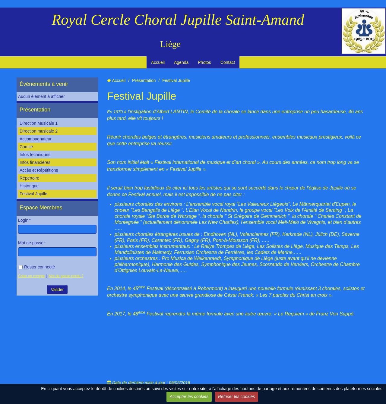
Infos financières (35, 162)
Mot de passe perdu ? (66, 276)
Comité (26, 146)
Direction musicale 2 (39, 131)
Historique (29, 185)
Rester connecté (37, 267)
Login (23, 220)
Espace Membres (41, 208)
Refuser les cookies (236, 396)
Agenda (181, 62)
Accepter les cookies (189, 396)
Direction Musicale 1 (39, 123)
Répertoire (29, 178)
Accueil (158, 62)
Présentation (35, 110)
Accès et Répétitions (39, 170)
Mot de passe (30, 242)
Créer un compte (31, 276)
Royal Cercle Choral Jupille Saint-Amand (178, 19)
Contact (227, 62)
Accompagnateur (36, 138)
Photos (204, 62)
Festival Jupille (33, 193)
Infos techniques (35, 154)
